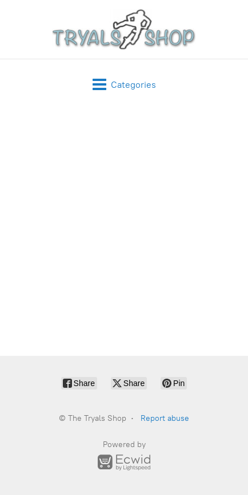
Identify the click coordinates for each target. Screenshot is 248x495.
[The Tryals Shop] (124, 29)
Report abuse (165, 418)
